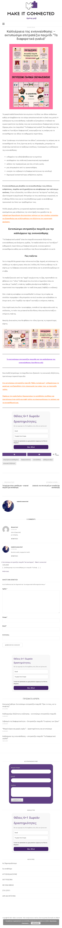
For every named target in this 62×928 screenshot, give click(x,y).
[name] (31, 436)
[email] (31, 431)
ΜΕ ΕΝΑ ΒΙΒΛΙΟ (8, 885)
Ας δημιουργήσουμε (9, 863)
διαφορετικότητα (26, 459)
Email (4, 626)
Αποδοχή (35, 923)
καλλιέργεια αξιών (48, 459)
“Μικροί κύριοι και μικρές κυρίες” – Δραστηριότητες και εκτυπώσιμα (27, 729)
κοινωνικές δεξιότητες (9, 463)
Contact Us (17, 800)
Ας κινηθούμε (7, 869)
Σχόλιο (4, 589)
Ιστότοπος (5, 635)
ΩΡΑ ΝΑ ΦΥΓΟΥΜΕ (9, 896)
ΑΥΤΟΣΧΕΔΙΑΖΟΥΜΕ (9, 874)
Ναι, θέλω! (31, 447)
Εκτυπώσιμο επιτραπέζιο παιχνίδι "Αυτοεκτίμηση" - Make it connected (24, 562)
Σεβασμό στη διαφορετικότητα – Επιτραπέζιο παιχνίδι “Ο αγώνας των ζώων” (30, 721)
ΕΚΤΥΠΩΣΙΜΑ (7, 879)
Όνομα (4, 617)
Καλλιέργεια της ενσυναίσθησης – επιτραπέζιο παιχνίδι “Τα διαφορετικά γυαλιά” (28, 737)
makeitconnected (22, 501)
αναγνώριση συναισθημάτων (11, 459)
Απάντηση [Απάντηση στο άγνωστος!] (14, 538)
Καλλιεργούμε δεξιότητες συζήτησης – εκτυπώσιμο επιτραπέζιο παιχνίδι (29, 714)
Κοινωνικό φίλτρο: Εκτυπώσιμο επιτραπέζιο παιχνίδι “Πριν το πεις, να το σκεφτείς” (29, 705)
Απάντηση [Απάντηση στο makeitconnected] (14, 556)
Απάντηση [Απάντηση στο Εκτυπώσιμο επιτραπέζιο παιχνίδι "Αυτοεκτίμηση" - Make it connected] (5, 571)
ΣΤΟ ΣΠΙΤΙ (6, 890)
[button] (16, 339)
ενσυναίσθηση (37, 459)
